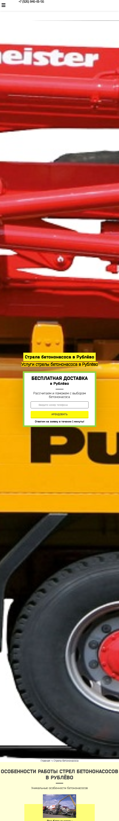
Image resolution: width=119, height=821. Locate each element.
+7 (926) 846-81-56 (31, 1)
